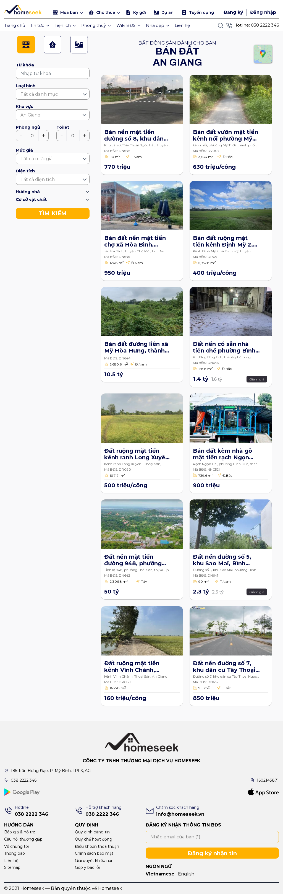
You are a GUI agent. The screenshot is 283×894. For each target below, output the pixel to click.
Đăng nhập (263, 12)
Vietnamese (160, 874)
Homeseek (110, 888)
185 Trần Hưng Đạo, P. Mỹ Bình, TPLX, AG (51, 770)
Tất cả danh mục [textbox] (39, 94)
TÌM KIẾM (52, 213)
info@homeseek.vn (180, 814)
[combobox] (53, 94)
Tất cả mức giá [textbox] (36, 158)
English (186, 874)
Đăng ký (233, 12)
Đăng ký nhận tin (212, 853)
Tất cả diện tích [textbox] (37, 179)
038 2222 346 (265, 25)
